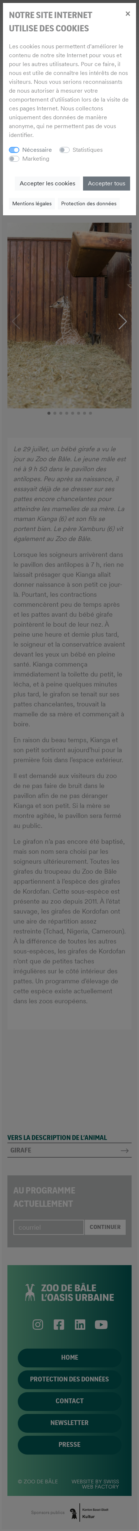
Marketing (35, 158)
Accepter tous (106, 183)
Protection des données (88, 203)
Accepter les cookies (47, 183)
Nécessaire (37, 149)
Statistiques (88, 149)
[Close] (127, 13)
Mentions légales (32, 203)
